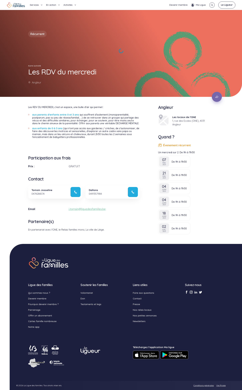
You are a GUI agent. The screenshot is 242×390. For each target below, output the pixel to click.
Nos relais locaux (142, 309)
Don (82, 298)
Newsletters (139, 321)
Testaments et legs (90, 304)
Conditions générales (204, 385)
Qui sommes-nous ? (39, 292)
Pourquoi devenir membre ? (43, 304)
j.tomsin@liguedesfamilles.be (87, 209)
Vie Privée (221, 385)
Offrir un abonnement (40, 315)
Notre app (34, 326)
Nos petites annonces (145, 315)
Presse (136, 304)
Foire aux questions (143, 292)
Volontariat (86, 292)
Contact (137, 298)
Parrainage (34, 309)
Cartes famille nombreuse (42, 321)
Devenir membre (178, 4)
